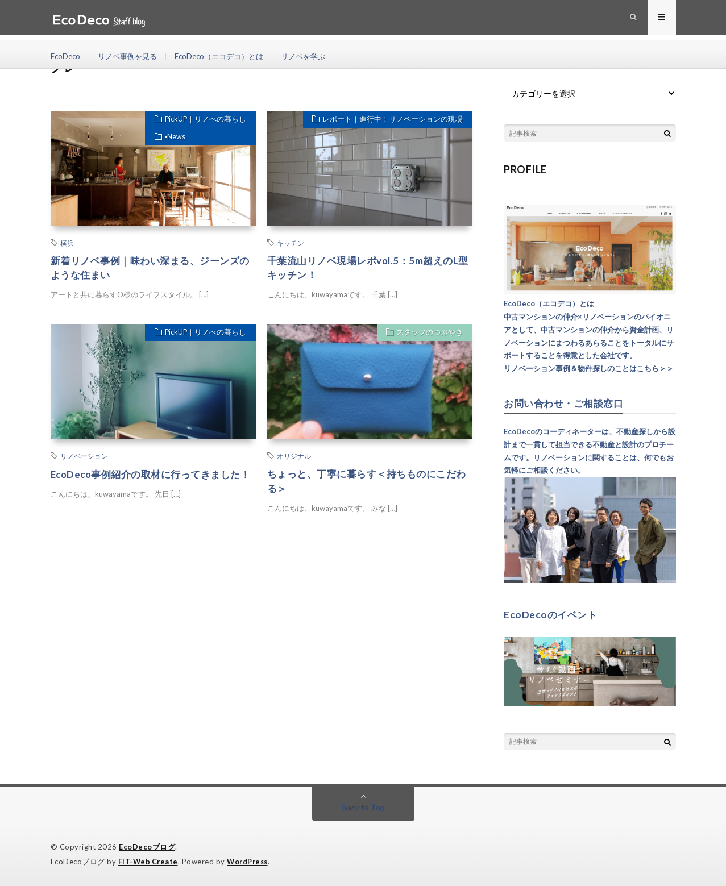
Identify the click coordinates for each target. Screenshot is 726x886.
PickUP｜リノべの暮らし (203, 120)
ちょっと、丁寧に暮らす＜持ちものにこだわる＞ (367, 483)
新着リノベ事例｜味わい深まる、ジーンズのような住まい (151, 268)
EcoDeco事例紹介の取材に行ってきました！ (146, 483)
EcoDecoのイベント (552, 614)
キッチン (290, 242)
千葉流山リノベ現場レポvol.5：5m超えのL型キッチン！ (368, 268)
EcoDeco (66, 56)
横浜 (67, 242)
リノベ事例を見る (132, 56)
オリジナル (294, 457)
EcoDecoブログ (147, 846)
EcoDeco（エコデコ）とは (229, 56)
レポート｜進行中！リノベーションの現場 (391, 120)
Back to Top (363, 806)
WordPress (250, 860)
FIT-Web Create (149, 860)
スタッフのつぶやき (428, 335)
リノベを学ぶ (318, 56)
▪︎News (172, 139)
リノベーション (84, 457)
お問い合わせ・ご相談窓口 (567, 403)
